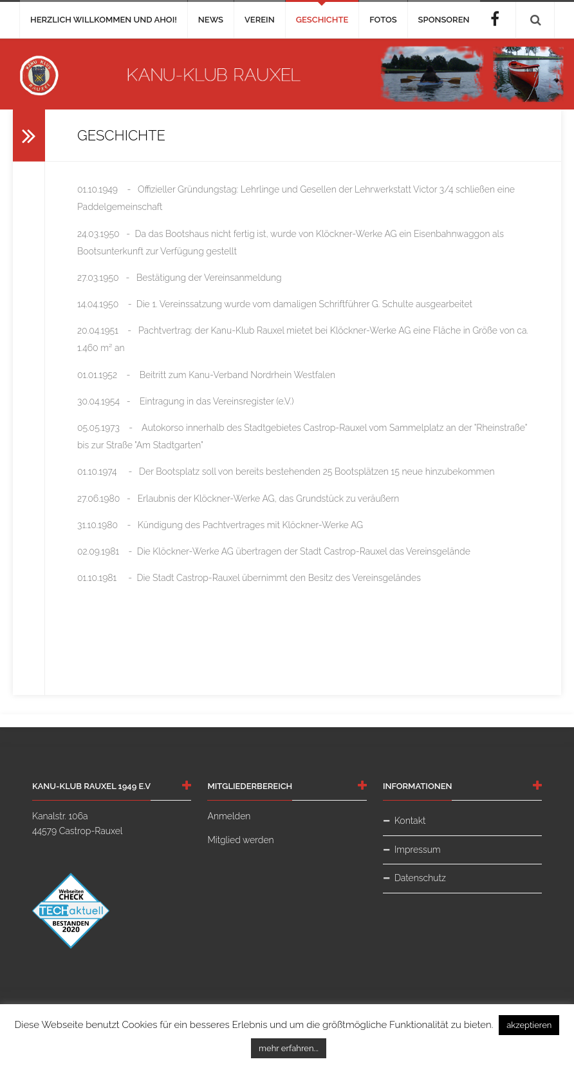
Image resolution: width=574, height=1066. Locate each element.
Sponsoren (444, 19)
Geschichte (322, 19)
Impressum (417, 849)
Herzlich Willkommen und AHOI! (103, 19)
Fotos (382, 19)
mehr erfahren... (289, 1048)
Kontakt (410, 820)
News (210, 19)
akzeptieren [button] (528, 1025)
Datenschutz (420, 878)
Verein (260, 19)
